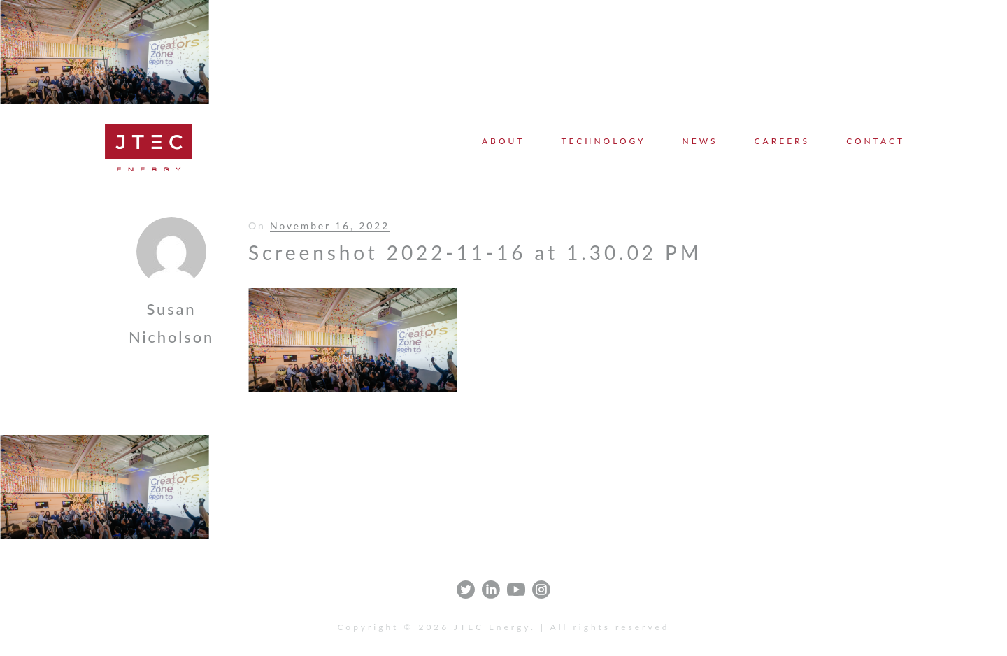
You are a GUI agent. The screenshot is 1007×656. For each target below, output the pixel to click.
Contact (875, 141)
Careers (782, 141)
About (503, 141)
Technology (603, 141)
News (700, 141)
